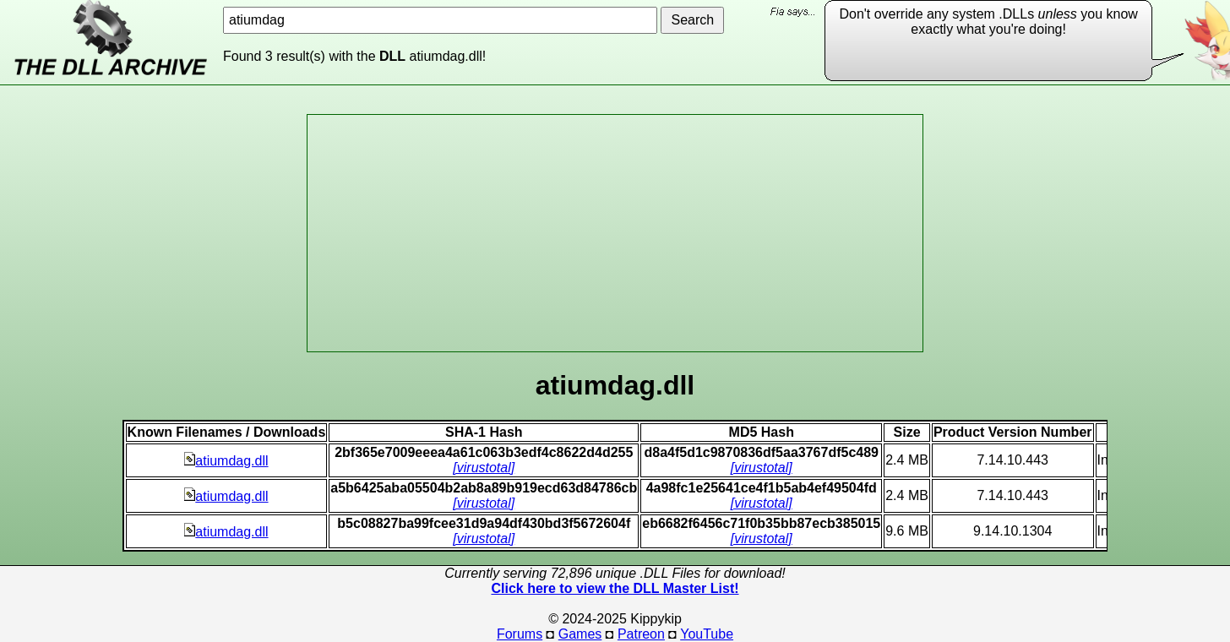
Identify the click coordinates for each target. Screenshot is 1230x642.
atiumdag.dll (226, 461)
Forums (519, 634)
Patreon (641, 634)
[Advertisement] (615, 233)
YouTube (706, 634)
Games (580, 634)
